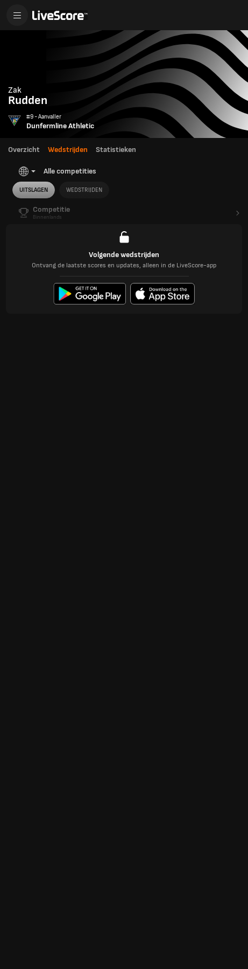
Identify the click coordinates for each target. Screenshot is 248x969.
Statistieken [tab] (116, 149)
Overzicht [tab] (24, 149)
